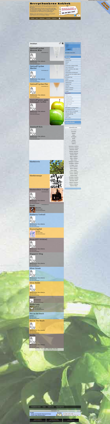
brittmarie (37, 299)
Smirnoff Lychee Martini (37, 67)
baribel (38, 231)
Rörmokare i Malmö (74, 180)
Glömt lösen (72, 52)
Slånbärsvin (35, 162)
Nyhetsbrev (54, 18)
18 (56, 350)
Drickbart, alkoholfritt (71, 107)
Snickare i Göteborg (74, 173)
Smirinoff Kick (36, 127)
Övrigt (67, 62)
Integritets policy (51, 406)
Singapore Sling (36, 254)
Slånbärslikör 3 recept (39, 190)
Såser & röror (69, 87)
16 (53, 350)
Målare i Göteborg (73, 158)
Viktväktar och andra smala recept (73, 75)
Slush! (32, 205)
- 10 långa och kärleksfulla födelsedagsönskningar (40, 413)
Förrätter (68, 84)
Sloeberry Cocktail (37, 215)
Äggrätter (68, 60)
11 (46, 350)
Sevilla (32, 335)
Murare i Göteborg (73, 168)
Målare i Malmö (74, 159)
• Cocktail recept (69, 98)
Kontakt (32, 18)
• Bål (67, 106)
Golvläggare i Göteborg (73, 163)
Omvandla (48, 18)
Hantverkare (73, 131)
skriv (37, 18)
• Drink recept (69, 96)
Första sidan (37, 348)
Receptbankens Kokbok (50, 3)
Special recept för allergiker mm (70, 114)
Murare (73, 138)
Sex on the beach (37, 314)
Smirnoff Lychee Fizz (39, 84)
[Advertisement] (55, 31)
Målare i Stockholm (74, 156)
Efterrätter (68, 77)
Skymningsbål (36, 229)
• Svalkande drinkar (70, 101)
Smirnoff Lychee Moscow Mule (37, 49)
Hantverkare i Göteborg (73, 147)
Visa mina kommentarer (35, 64)
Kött (66, 63)
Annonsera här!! (55, 410)
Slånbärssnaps (36, 176)
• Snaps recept (69, 102)
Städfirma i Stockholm (73, 182)
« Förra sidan (43, 348)
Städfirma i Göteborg (74, 184)
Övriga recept (69, 89)
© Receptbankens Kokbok (36, 406)
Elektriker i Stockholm (73, 151)
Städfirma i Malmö (73, 185)
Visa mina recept (33, 62)
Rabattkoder (70, 122)
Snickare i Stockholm (74, 172)
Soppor (67, 86)
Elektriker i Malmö (73, 154)
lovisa (32, 316)
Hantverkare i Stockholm (74, 146)
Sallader (67, 70)
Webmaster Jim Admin (37, 61)
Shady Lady (35, 304)
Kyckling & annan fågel (71, 65)
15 (52, 350)
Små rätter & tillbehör (71, 111)
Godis (66, 79)
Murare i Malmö (74, 170)
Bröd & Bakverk (69, 80)
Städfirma (74, 143)
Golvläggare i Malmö (74, 165)
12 (47, 350)
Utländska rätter (70, 109)
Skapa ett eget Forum (60, 406)
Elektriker (74, 133)
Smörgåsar (68, 82)
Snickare (73, 140)
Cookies (44, 406)
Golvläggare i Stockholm (74, 161)
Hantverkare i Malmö (74, 149)
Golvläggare (73, 136)
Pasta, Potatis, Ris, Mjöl (71, 69)
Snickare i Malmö (73, 175)
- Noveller (31, 412)
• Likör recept (68, 104)
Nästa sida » (50, 348)
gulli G (36, 306)
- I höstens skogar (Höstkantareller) (37, 415)
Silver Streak (35, 268)
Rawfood (67, 58)
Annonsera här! (73, 127)
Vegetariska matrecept (71, 72)
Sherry (33, 297)
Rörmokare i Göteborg (73, 178)
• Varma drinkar (69, 99)
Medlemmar (42, 18)
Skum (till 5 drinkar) (38, 239)
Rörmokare (73, 141)
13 (49, 350)
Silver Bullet (35, 283)
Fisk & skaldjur (69, 67)
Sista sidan (55, 348)
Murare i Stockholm (74, 166)
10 (44, 350)
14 (50, 350)
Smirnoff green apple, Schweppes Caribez (39, 101)
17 (55, 350)
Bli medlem (67, 52)
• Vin (67, 94)
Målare (73, 135)
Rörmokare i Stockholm (73, 177)
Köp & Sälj (68, 117)
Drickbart (68, 93)
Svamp (67, 91)
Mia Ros (38, 207)
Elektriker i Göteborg (74, 153)
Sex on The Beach (37, 321)
